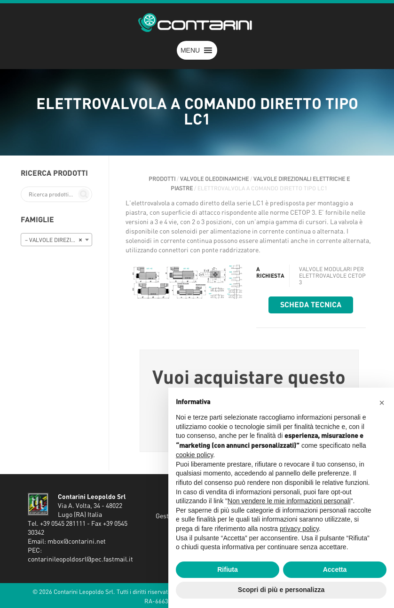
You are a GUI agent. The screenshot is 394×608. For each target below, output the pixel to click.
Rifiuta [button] (227, 569)
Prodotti (162, 179)
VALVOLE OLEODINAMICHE (214, 179)
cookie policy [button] (194, 455)
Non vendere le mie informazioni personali (289, 501)
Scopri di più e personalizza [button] (281, 589)
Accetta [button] (335, 569)
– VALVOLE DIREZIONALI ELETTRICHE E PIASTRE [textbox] (58, 240)
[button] (190, 50)
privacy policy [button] (299, 528)
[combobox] (56, 239)
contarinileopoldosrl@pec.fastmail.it (80, 559)
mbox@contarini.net (76, 541)
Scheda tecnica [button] (310, 305)
